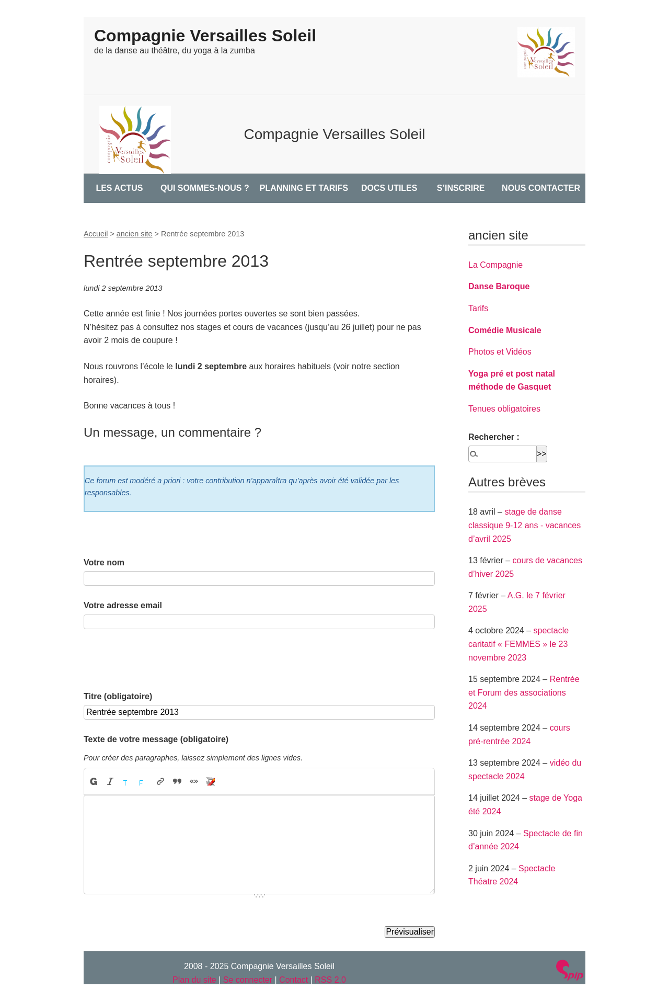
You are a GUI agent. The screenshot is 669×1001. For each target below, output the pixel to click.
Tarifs (478, 308)
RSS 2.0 (330, 979)
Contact (293, 979)
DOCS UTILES (389, 188)
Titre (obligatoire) (118, 696)
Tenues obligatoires (504, 408)
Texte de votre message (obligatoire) (156, 739)
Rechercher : (494, 437)
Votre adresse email (123, 605)
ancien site (135, 234)
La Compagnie (495, 264)
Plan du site (194, 979)
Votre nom (104, 562)
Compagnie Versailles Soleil (205, 35)
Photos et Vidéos (500, 351)
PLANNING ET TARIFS (304, 188)
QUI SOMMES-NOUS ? (204, 188)
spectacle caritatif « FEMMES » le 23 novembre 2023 (518, 644)
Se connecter (247, 979)
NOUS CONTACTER (541, 188)
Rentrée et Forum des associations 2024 (524, 692)
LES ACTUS (119, 188)
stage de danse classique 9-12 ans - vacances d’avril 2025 (524, 525)
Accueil (96, 234)
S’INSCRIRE (461, 188)
